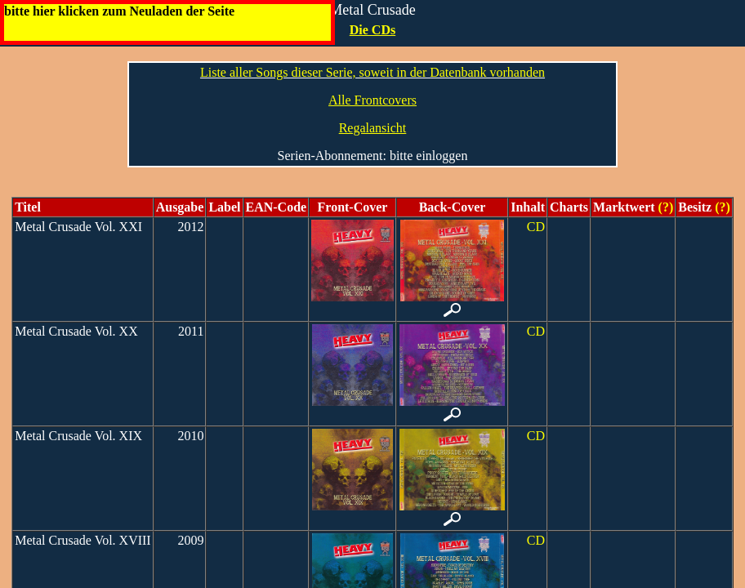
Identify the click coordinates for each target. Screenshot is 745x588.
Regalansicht (373, 128)
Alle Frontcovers (372, 100)
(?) (664, 207)
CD (536, 227)
